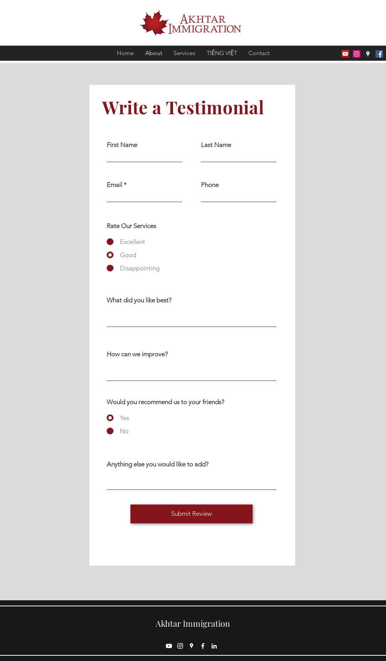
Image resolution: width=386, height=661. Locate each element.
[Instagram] (356, 54)
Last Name (216, 145)
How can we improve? (137, 354)
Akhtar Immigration (193, 623)
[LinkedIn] (214, 646)
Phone (210, 185)
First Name (122, 145)
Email (114, 185)
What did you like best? (139, 300)
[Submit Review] (191, 514)
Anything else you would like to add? (157, 464)
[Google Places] (368, 54)
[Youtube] (345, 54)
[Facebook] (379, 54)
